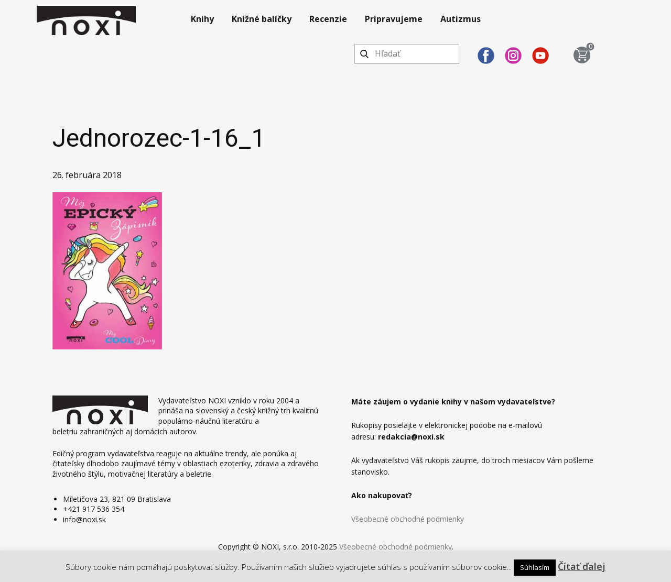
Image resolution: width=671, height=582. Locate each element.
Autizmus (460, 19)
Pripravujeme (394, 19)
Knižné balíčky (261, 19)
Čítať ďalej (581, 566)
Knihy (202, 19)
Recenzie (328, 19)
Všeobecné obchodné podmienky (407, 519)
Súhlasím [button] (534, 567)
